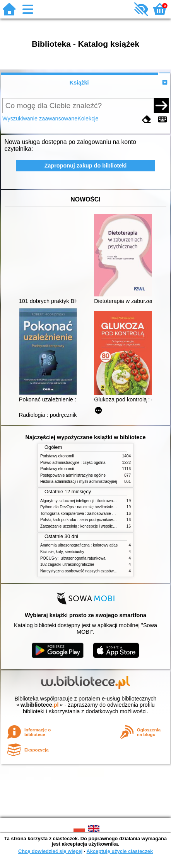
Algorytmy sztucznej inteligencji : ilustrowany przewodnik (89, 501)
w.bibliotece (40, 705)
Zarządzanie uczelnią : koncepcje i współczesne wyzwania (90, 526)
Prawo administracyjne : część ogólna (73, 462)
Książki (79, 83)
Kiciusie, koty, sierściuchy (62, 552)
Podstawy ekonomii (57, 456)
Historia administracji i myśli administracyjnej (78, 481)
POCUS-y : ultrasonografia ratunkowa (73, 558)
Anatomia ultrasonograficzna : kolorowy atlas (79, 545)
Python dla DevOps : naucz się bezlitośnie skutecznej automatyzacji (98, 507)
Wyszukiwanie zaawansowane (39, 118)
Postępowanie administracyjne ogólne (73, 475)
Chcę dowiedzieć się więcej (50, 851)
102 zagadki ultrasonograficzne (67, 564)
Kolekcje (87, 118)
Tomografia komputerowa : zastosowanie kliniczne (83, 513)
